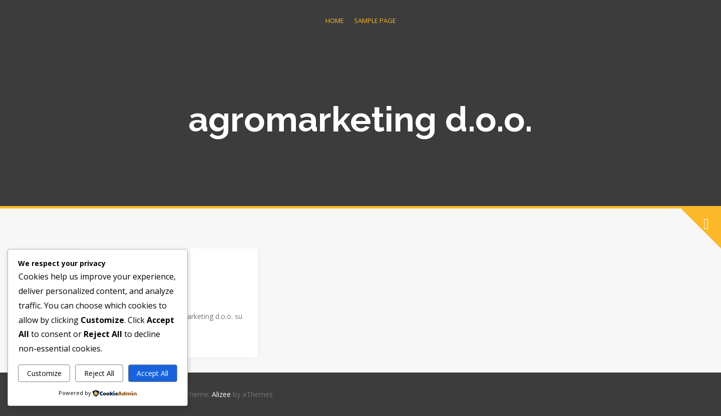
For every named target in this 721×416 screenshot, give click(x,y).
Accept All (152, 373)
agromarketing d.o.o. (360, 119)
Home (334, 20)
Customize (44, 373)
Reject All (99, 373)
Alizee (221, 394)
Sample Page (375, 20)
